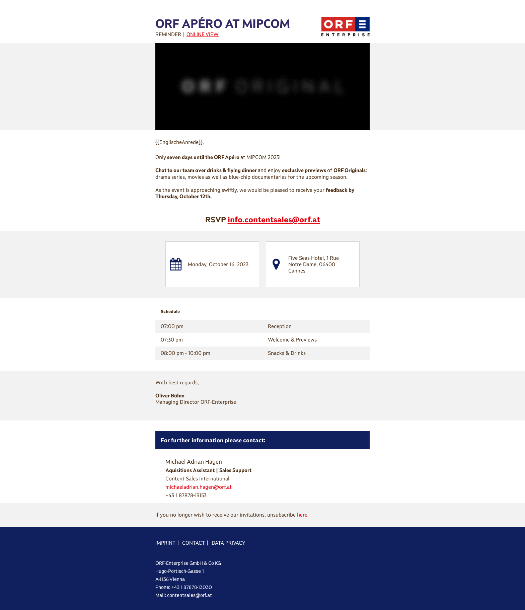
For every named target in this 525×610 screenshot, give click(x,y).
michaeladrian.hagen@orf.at (198, 487)
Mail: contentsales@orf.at (183, 595)
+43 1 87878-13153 (186, 495)
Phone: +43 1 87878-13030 (183, 587)
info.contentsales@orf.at (274, 219)
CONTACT (193, 543)
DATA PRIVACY (228, 543)
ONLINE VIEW (202, 34)
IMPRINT (165, 543)
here (302, 515)
